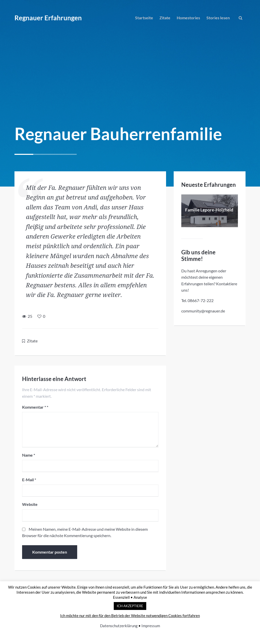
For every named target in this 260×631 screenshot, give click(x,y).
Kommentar (34, 407)
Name (28, 455)
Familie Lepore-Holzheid (209, 209)
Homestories (188, 17)
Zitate (164, 17)
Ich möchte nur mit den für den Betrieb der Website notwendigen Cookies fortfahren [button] (130, 615)
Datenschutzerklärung (119, 625)
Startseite (144, 17)
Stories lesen (218, 17)
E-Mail (29, 479)
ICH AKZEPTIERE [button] (130, 606)
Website (30, 504)
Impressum (150, 625)
